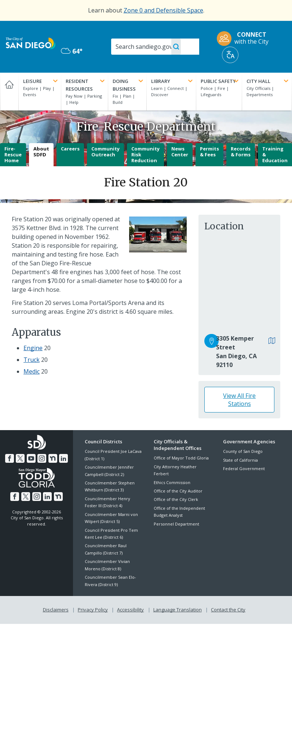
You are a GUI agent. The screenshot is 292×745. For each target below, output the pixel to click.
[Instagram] (41, 458)
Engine (33, 348)
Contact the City (228, 609)
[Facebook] (9, 458)
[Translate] (230, 55)
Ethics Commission (172, 482)
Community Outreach (105, 151)
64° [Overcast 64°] (72, 51)
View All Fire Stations (239, 400)
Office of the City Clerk (176, 499)
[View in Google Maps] (272, 341)
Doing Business (129, 84)
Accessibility (130, 609)
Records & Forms (241, 151)
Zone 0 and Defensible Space (163, 10)
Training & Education (275, 154)
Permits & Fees (209, 151)
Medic (31, 371)
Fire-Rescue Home (13, 154)
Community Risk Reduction (145, 154)
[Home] (9, 91)
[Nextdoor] (52, 458)
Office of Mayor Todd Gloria (181, 458)
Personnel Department (176, 524)
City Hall (268, 81)
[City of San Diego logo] (30, 43)
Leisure (41, 81)
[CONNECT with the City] (245, 38)
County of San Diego (243, 451)
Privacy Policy (93, 609)
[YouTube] (31, 458)
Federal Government (244, 468)
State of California (240, 460)
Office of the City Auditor (178, 491)
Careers (70, 148)
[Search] (155, 47)
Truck (31, 360)
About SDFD (41, 151)
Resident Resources (86, 84)
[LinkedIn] (63, 458)
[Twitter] (20, 458)
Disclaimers (56, 609)
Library (172, 81)
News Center (179, 151)
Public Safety (220, 81)
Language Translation (177, 609)
